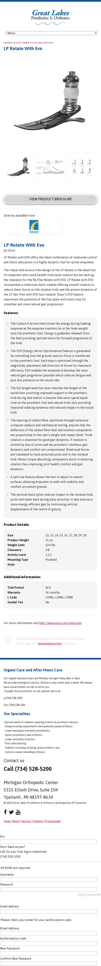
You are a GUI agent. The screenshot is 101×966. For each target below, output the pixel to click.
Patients (8, 42)
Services (26, 821)
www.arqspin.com (50, 643)
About (16, 821)
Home (7, 821)
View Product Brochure (50, 199)
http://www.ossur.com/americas (60, 623)
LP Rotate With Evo (42, 42)
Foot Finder (22, 42)
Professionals (53, 821)
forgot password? (89, 894)
